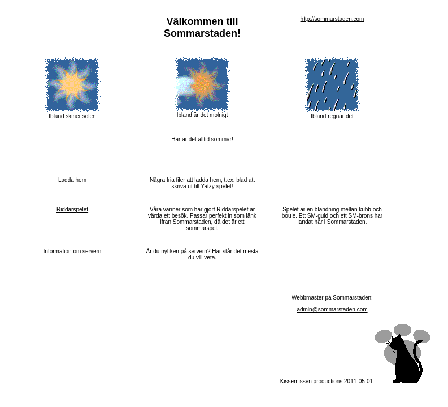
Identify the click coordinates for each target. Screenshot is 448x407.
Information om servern (73, 251)
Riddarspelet (72, 209)
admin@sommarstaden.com (332, 309)
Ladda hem (72, 180)
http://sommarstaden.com (332, 19)
